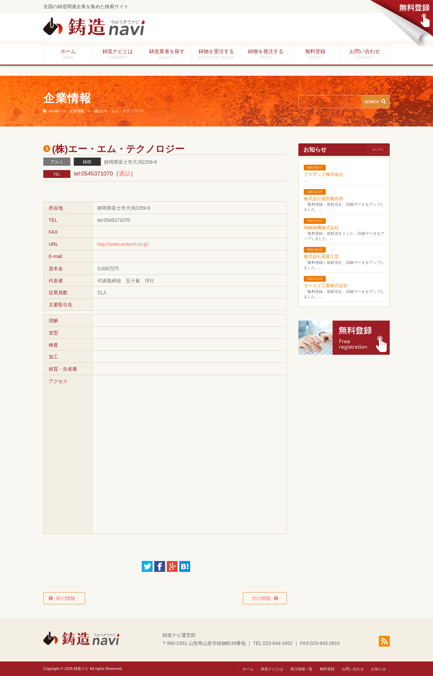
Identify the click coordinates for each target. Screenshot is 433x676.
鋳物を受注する (216, 54)
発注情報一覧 (301, 669)
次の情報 (261, 598)
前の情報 (68, 598)
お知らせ (378, 669)
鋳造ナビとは (117, 54)
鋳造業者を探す (167, 54)
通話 (124, 173)
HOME (54, 111)
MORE (378, 149)
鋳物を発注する (266, 54)
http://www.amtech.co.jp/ (123, 244)
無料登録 (315, 54)
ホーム (68, 54)
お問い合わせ (364, 54)
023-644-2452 (278, 643)
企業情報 (76, 111)
